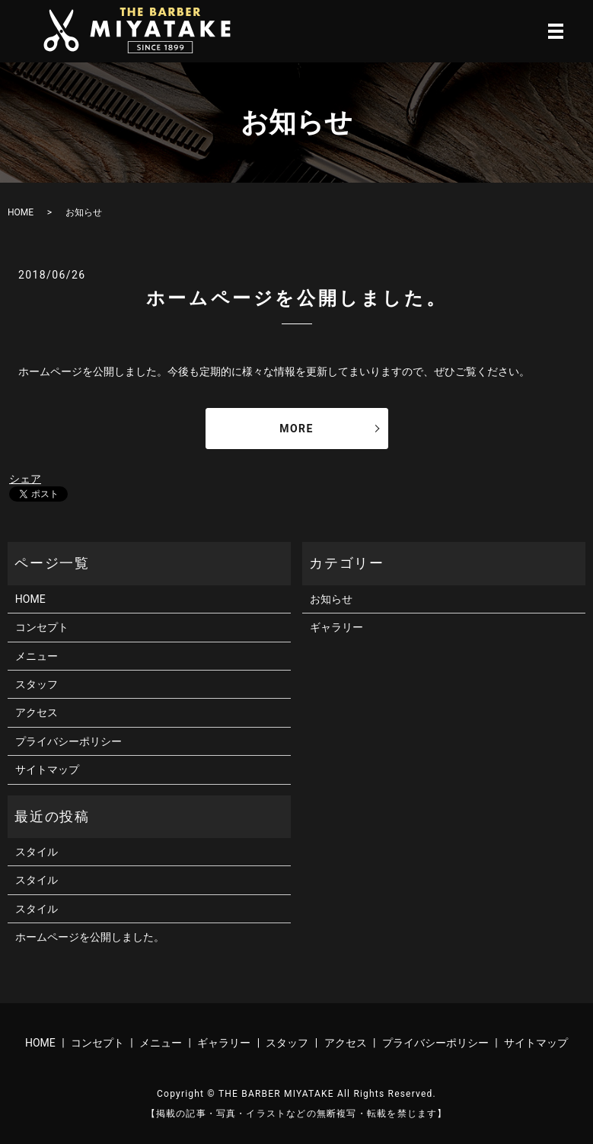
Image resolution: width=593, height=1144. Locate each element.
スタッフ (36, 684)
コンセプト (42, 627)
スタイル (36, 852)
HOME (20, 212)
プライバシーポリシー (68, 741)
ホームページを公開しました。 (296, 298)
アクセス (36, 712)
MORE (296, 428)
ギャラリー (336, 627)
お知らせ (331, 599)
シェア (25, 479)
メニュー (36, 656)
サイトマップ (47, 769)
